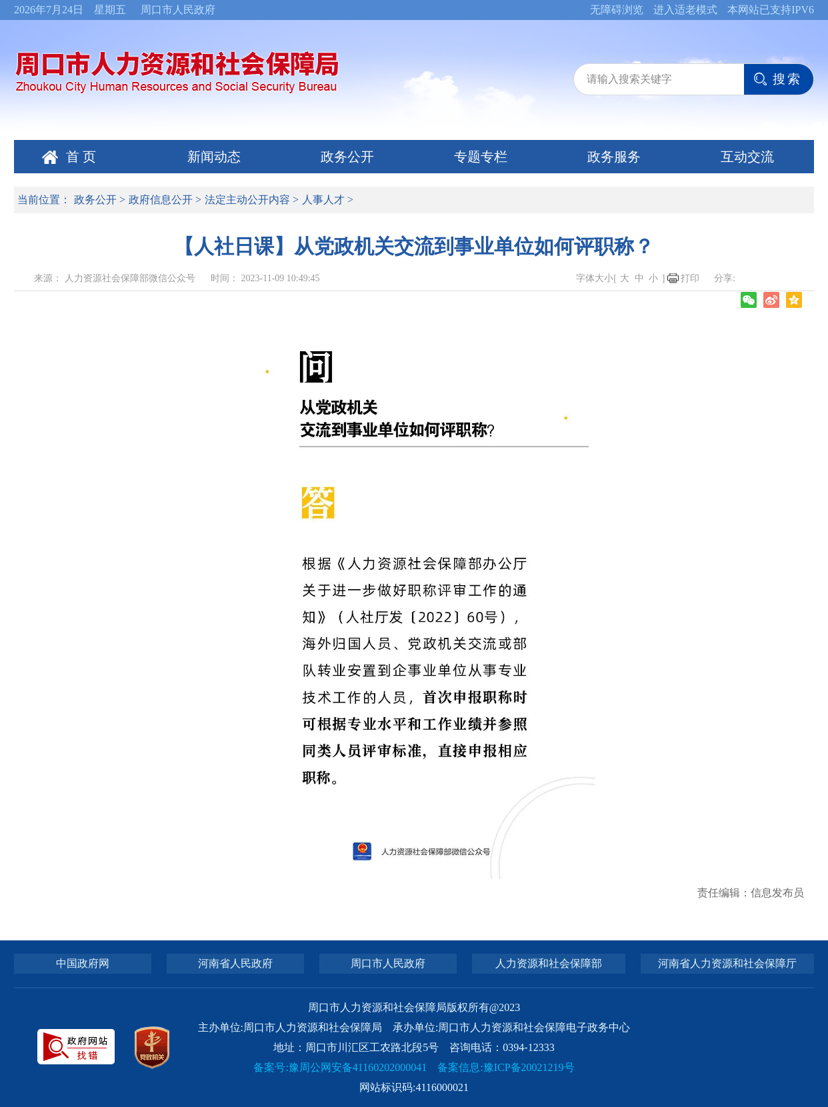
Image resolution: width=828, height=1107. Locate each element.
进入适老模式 (685, 9)
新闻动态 (214, 156)
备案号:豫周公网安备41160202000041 (340, 1067)
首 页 (81, 156)
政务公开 (347, 156)
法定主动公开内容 (247, 199)
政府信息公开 (161, 199)
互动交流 (747, 156)
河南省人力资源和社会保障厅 (727, 963)
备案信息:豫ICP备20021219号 (505, 1067)
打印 (690, 278)
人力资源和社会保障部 (548, 963)
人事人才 (323, 199)
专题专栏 (480, 156)
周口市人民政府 (178, 9)
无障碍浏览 (616, 9)
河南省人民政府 (235, 963)
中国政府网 (82, 963)
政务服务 (614, 156)
